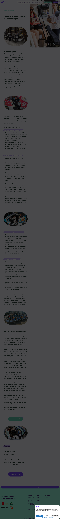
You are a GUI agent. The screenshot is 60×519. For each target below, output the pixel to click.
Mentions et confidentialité (44, 517)
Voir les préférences (55, 515)
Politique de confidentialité (50, 517)
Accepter (39, 515)
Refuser (47, 515)
